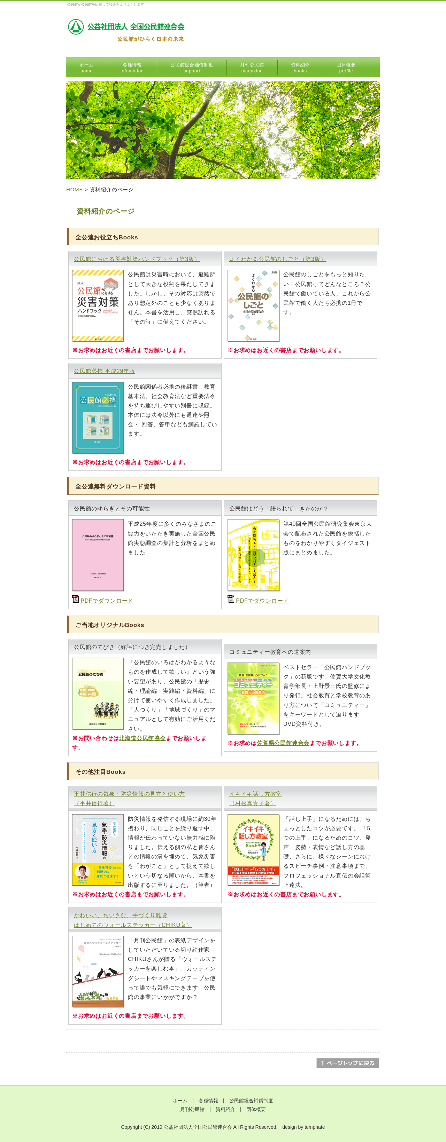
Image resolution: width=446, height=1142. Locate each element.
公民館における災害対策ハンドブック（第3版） (137, 259)
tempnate (315, 1127)
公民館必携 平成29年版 (104, 371)
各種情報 (132, 67)
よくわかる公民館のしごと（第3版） (277, 259)
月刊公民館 (252, 67)
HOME (74, 189)
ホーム (86, 67)
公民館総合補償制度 (191, 67)
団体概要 (346, 67)
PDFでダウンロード (102, 601)
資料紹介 (300, 67)
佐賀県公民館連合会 (283, 743)
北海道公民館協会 (142, 738)
